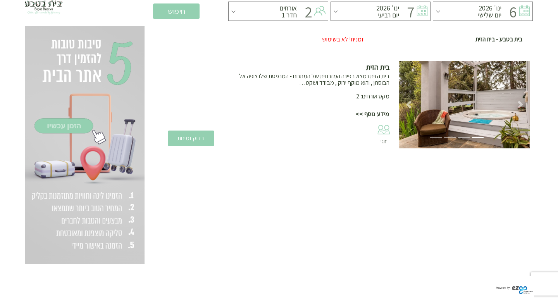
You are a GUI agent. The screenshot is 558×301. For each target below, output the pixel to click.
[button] (409, 104)
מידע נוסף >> (372, 114)
